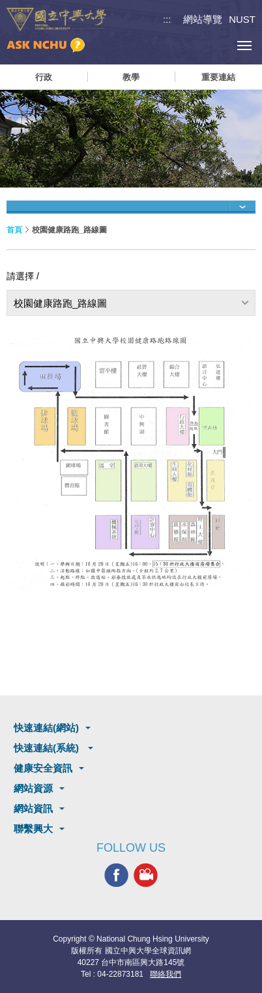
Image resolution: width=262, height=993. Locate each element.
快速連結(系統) (47, 747)
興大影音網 (146, 875)
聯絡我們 (165, 974)
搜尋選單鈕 (185, 45)
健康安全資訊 (43, 768)
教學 (131, 77)
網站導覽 (202, 19)
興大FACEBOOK (116, 875)
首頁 (14, 229)
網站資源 (33, 788)
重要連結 (218, 77)
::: (167, 19)
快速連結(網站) (46, 727)
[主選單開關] (244, 45)
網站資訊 (33, 808)
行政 (43, 77)
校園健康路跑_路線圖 (60, 303)
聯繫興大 (33, 828)
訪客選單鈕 (214, 45)
